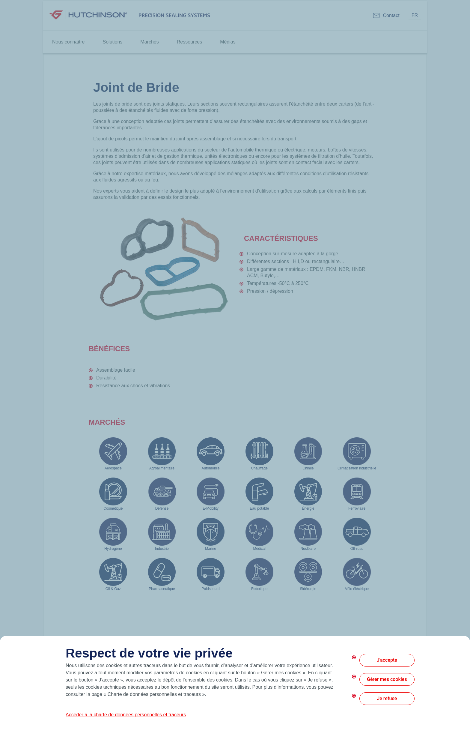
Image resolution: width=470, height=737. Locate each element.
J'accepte (387, 660)
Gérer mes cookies (387, 679)
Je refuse (387, 698)
